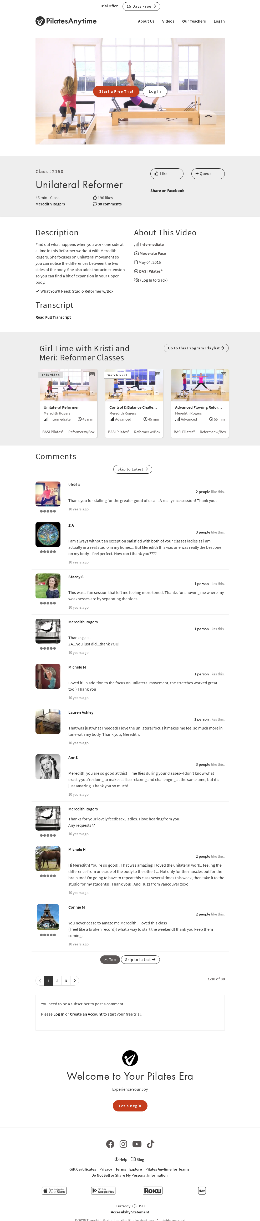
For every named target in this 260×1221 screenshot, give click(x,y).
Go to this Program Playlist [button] (196, 347)
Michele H (77, 849)
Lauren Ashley (81, 712)
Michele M (77, 667)
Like (161, 173)
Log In (219, 21)
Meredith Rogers (50, 203)
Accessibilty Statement (130, 1211)
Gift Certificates (82, 1169)
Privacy (105, 1169)
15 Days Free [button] (141, 6)
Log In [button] (155, 91)
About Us (146, 21)
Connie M (76, 907)
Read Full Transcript (53, 317)
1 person (201, 583)
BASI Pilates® (150, 271)
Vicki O (74, 484)
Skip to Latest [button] (133, 469)
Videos (168, 21)
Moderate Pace (153, 253)
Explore (135, 1169)
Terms (120, 1169)
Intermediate (152, 244)
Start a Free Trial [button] (116, 91)
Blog (137, 1159)
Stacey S (76, 576)
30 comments (110, 203)
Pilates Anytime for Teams (167, 1169)
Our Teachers (194, 21)
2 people (203, 491)
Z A (71, 525)
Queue (204, 173)
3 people (203, 532)
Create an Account (86, 1014)
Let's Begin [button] (130, 1105)
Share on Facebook (167, 190)
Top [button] (110, 959)
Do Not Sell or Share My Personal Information (129, 1175)
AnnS (73, 757)
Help (121, 1159)
